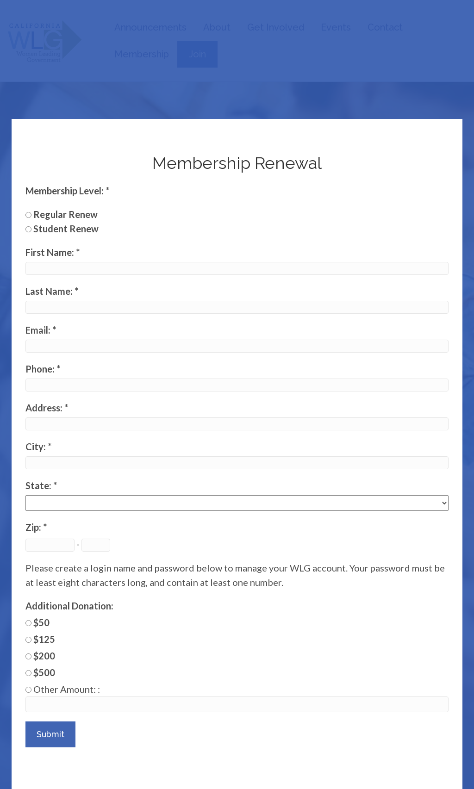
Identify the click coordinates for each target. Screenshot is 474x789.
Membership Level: (65, 190)
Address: (44, 407)
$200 (44, 655)
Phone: (40, 368)
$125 (44, 639)
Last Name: (50, 291)
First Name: (50, 252)
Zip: (34, 527)
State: (39, 485)
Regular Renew (65, 214)
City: (36, 446)
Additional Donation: (69, 605)
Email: (38, 329)
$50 (41, 622)
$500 (44, 672)
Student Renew (66, 228)
